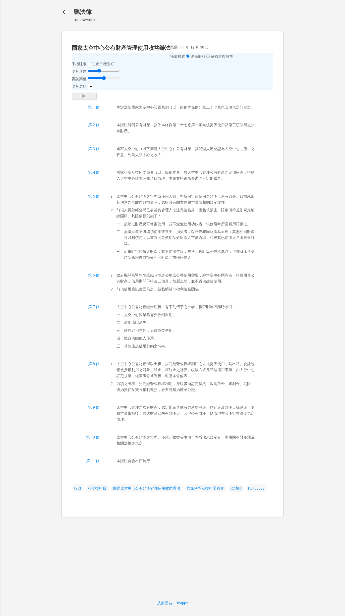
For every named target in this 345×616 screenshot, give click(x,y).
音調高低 (79, 79)
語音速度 (79, 71)
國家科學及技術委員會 (205, 488)
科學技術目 (97, 488)
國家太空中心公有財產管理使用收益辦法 (146, 488)
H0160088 (256, 488)
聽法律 (83, 11)
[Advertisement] (172, 555)
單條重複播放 (222, 56)
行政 (77, 488)
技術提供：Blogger (172, 603)
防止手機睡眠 (103, 64)
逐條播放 (197, 56)
